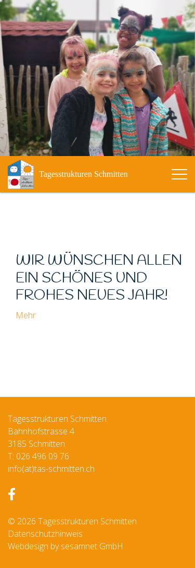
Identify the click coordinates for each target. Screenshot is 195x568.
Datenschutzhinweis (45, 533)
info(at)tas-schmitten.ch (51, 468)
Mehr (26, 315)
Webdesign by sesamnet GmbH (65, 546)
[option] (97, 78)
